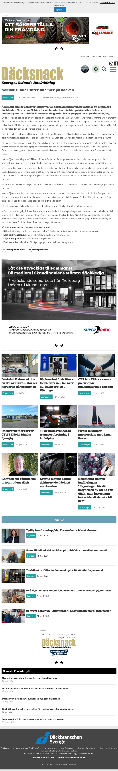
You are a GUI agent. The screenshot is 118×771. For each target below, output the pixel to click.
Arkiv (105, 56)
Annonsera (96, 56)
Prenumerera (84, 56)
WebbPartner (72, 764)
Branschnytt (8, 97)
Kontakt (112, 56)
